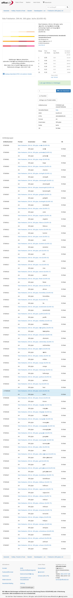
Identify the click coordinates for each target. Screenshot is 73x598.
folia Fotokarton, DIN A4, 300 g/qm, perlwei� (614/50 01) (35, 152)
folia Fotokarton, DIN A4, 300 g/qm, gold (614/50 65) (33, 461)
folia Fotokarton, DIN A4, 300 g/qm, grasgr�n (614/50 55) (35, 433)
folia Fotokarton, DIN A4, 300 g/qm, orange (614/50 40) (34, 363)
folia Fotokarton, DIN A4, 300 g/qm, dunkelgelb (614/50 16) (35, 201)
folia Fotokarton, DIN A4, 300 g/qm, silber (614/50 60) (34, 447)
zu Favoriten (42, 96)
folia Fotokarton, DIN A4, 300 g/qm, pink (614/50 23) (33, 250)
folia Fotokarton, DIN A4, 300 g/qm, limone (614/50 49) (34, 398)
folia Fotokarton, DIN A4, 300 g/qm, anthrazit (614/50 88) (34, 538)
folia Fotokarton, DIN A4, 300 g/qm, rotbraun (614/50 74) (34, 496)
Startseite (6, 10)
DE (45, 576)
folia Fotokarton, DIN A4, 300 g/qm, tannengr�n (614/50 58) (36, 440)
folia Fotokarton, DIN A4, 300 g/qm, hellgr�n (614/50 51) (35, 412)
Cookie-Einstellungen (27, 587)
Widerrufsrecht (6, 579)
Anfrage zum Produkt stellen (47, 100)
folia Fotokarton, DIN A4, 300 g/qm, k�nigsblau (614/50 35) (35, 328)
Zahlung (22, 583)
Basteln (30, 10)
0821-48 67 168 (65, 574)
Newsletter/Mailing (7, 583)
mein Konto (36, 2)
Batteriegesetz (31, 570)
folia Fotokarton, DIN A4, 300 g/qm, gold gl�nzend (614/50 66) (36, 468)
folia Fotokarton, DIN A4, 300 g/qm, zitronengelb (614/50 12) (36, 180)
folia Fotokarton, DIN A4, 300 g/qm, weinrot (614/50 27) (34, 271)
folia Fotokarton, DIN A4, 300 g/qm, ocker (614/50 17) (34, 208)
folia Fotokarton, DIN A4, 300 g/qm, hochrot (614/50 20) (34, 229)
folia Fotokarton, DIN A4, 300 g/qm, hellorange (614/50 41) (35, 370)
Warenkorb (47, 2)
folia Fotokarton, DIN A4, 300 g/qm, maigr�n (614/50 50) (35, 405)
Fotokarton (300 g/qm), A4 (55, 10)
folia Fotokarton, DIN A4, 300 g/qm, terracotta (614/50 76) (35, 510)
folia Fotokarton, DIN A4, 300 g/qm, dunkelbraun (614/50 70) (36, 475)
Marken (28, 2)
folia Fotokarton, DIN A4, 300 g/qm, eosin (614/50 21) (34, 236)
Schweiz (40, 576)
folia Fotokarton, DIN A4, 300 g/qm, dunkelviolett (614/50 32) (36, 306)
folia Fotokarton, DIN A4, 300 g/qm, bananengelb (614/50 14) (36, 187)
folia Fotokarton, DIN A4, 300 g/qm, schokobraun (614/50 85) (36, 531)
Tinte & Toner (19, 2)
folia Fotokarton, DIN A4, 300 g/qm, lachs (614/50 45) (33, 391)
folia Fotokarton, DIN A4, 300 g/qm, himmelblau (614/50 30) (35, 292)
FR (47, 576)
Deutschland (41, 568)
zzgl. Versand (54, 77)
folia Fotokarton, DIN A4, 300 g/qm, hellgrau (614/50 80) (34, 517)
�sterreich (41, 572)
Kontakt (4, 568)
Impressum (5, 576)
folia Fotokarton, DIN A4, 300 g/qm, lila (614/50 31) (33, 299)
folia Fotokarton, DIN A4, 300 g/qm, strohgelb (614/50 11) (35, 173)
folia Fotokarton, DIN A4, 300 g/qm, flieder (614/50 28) (34, 278)
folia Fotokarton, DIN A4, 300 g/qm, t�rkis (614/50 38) (34, 349)
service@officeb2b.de (62, 579)
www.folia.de (41, 45)
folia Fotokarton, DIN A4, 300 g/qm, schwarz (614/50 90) (34, 545)
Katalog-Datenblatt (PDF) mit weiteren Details (17, 74)
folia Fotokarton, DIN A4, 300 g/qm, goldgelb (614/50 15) (34, 194)
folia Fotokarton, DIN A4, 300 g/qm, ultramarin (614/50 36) (35, 335)
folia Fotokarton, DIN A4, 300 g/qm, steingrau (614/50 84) (35, 524)
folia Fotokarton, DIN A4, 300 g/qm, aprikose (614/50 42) (34, 377)
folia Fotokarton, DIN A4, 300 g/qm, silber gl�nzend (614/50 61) (37, 454)
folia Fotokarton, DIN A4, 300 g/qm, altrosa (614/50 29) (34, 285)
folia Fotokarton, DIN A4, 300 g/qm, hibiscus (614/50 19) (34, 222)
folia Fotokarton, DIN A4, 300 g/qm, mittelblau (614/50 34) (35, 321)
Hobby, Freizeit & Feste (18, 10)
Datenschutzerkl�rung (27, 574)
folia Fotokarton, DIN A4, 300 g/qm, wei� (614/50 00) (34, 145)
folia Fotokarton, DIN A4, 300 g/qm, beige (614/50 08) (34, 159)
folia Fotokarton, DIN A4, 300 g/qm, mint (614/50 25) (33, 257)
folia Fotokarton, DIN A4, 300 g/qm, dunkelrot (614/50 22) (35, 243)
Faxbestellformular (7, 572)
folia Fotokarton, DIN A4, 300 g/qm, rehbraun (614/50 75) (35, 503)
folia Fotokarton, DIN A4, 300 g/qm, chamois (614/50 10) (34, 166)
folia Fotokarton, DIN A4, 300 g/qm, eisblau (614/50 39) (34, 356)
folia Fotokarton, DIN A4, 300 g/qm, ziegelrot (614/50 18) (34, 215)
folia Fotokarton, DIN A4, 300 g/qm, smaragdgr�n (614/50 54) (36, 426)
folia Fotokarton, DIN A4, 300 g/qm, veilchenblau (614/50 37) (36, 342)
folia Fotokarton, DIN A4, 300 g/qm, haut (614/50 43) (33, 384)
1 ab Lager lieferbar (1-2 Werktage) (49, 83)
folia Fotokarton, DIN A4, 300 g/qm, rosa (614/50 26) (33, 264)
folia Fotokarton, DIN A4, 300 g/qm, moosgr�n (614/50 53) (35, 419)
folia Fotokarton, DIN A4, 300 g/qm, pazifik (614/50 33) (34, 313)
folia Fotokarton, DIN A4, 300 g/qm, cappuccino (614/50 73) (35, 489)
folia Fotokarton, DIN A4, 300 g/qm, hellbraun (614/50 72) (35, 482)
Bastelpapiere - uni (39, 10)
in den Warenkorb (63, 91)
